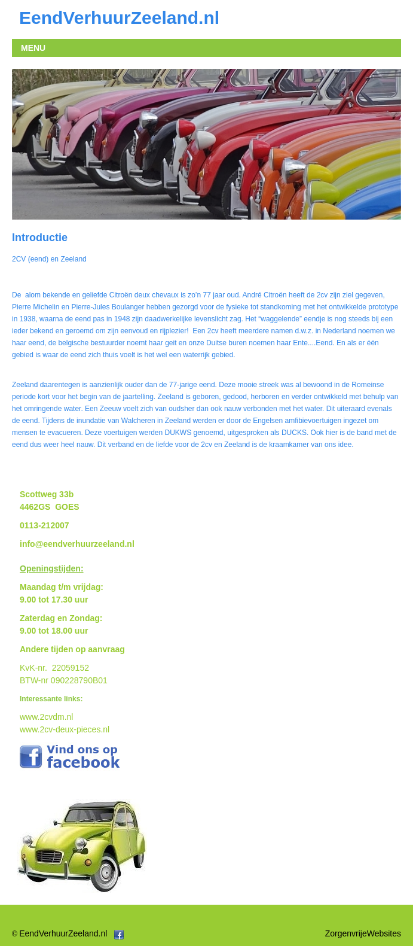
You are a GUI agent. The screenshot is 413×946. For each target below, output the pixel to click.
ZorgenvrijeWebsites (363, 933)
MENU (33, 48)
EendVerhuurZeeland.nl (63, 933)
